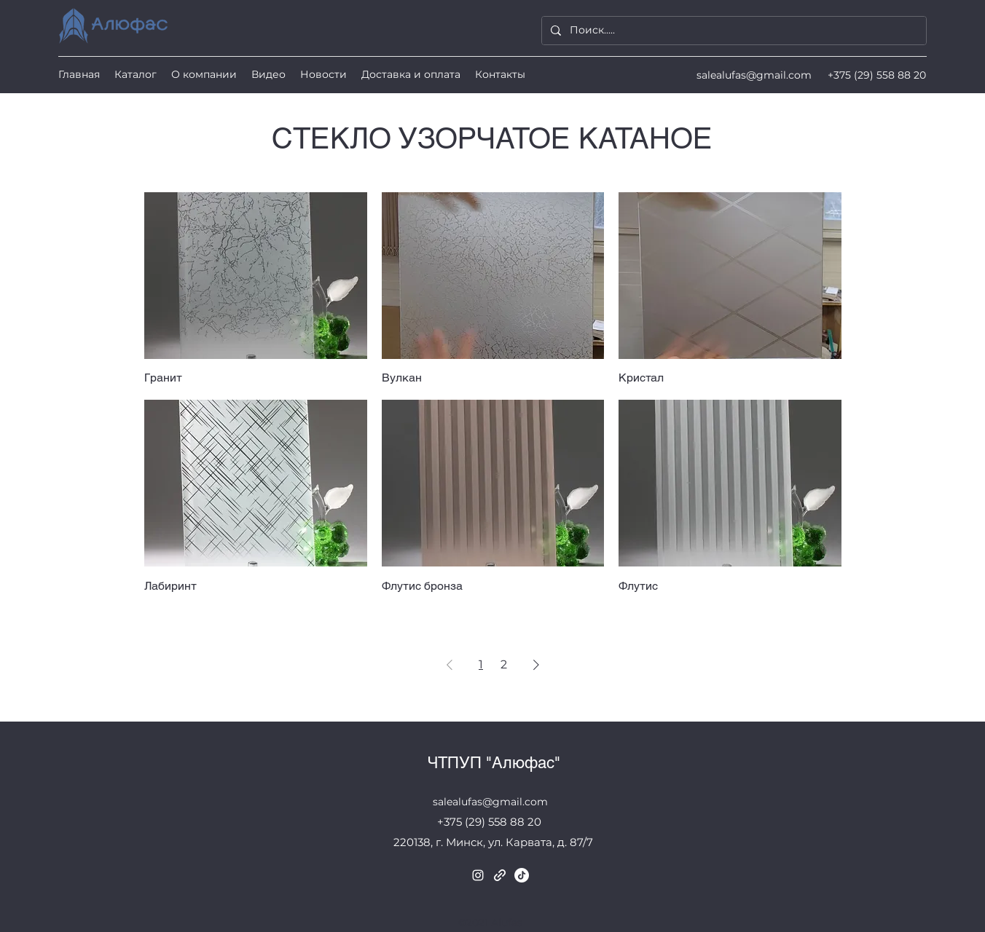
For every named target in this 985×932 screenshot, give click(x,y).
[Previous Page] (449, 664)
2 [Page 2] (504, 664)
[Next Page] (536, 664)
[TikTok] (521, 875)
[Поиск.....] (732, 30)
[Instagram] (478, 875)
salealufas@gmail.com (754, 75)
